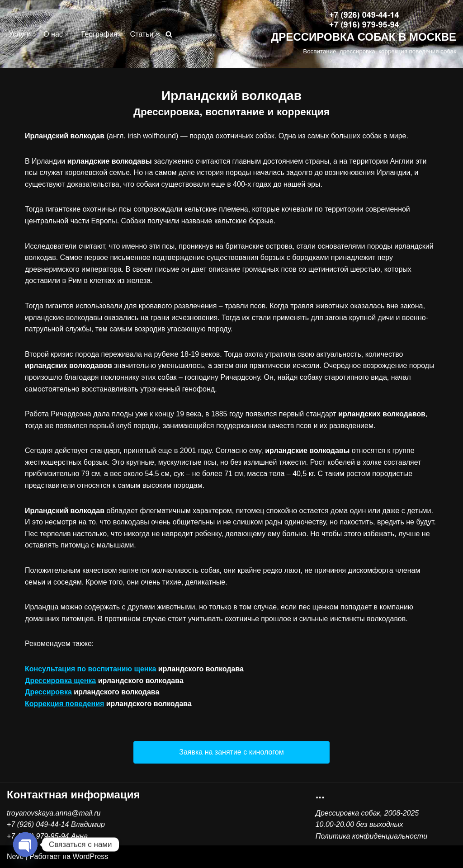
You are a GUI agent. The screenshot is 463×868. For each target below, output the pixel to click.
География (99, 34)
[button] (67, 34)
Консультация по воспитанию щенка (90, 669)
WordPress (91, 856)
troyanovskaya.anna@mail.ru (53, 813)
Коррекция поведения (64, 704)
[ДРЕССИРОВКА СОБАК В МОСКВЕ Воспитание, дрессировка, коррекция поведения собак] (363, 34)
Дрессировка (48, 692)
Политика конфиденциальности (371, 836)
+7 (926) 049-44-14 (38, 824)
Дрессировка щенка (60, 680)
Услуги (20, 34)
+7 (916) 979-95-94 (38, 836)
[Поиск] (168, 34)
